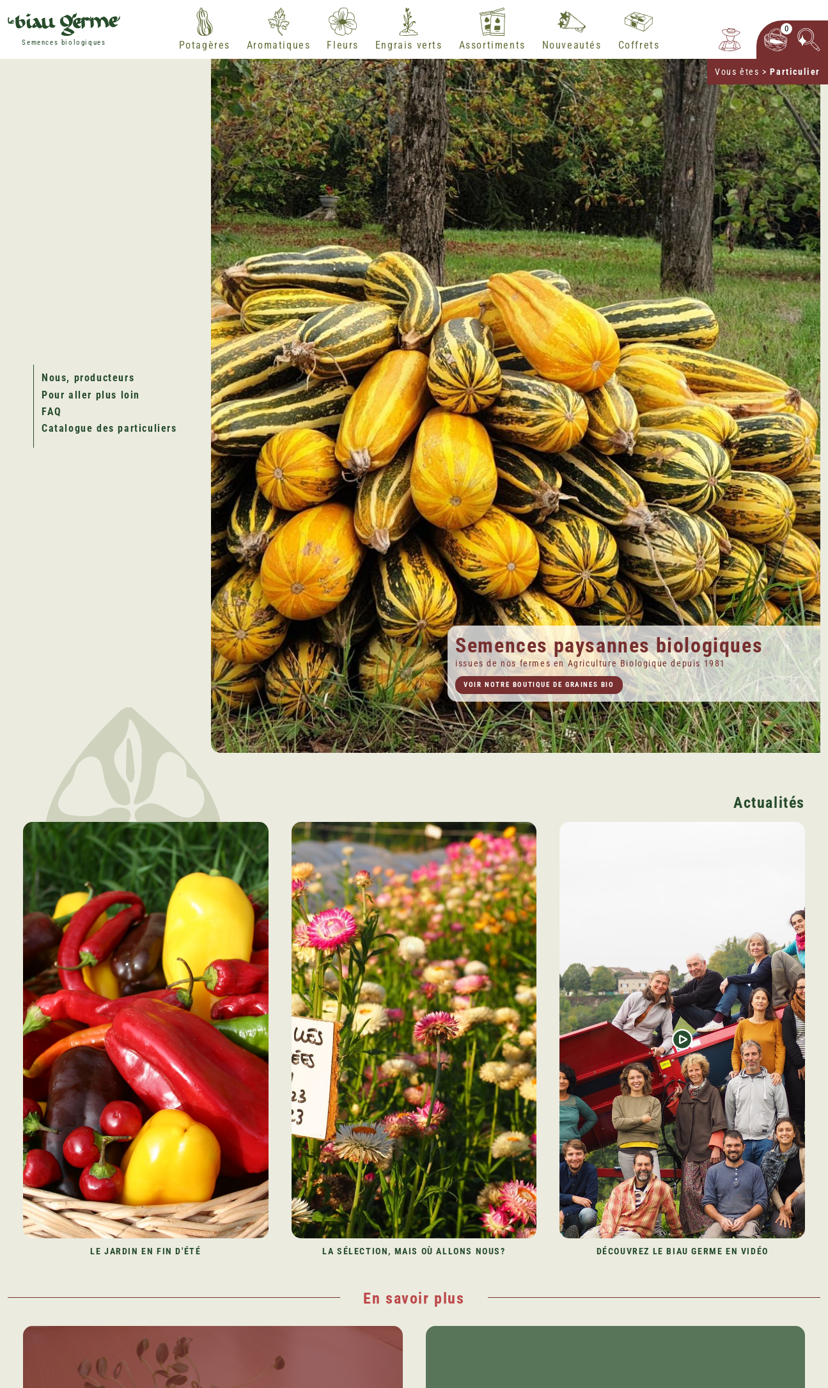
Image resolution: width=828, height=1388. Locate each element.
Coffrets (639, 45)
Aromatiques (279, 45)
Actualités (769, 802)
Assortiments (492, 45)
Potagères (204, 45)
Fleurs (343, 45)
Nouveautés (572, 45)
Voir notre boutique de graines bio (539, 685)
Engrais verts (408, 45)
